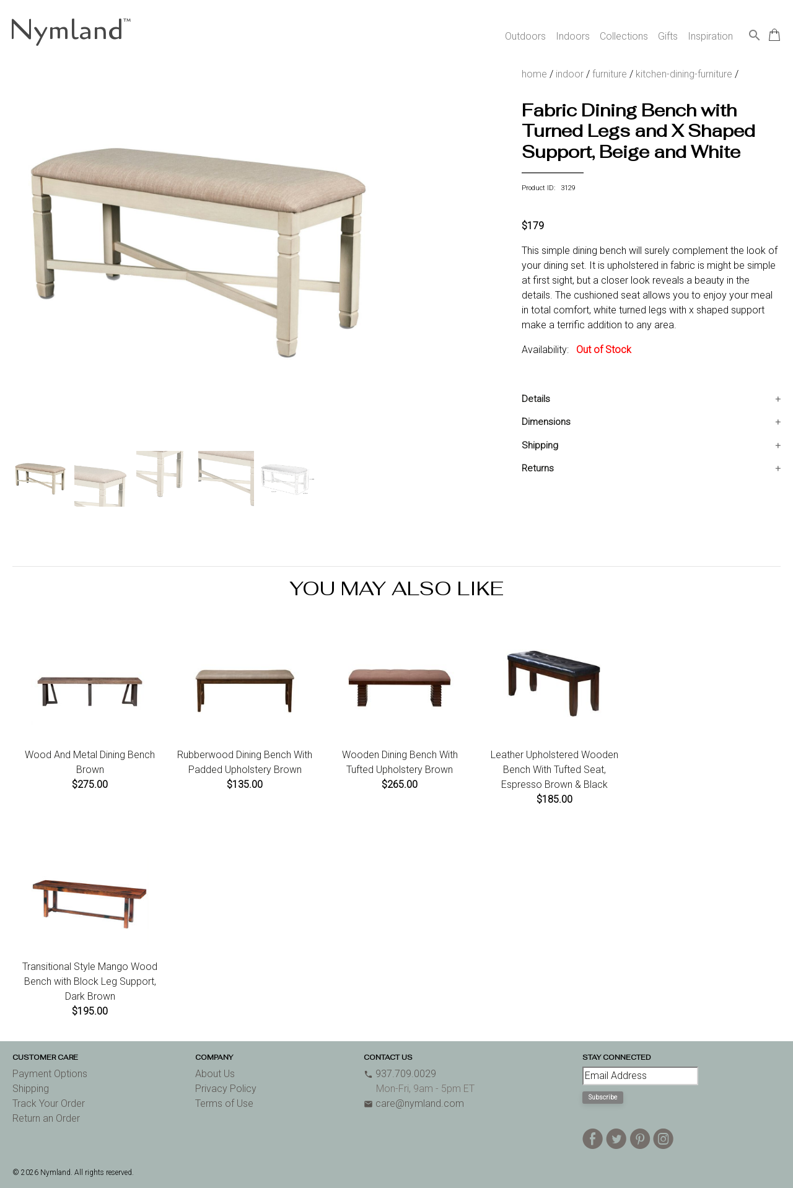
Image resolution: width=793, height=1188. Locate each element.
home (534, 74)
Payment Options (49, 1074)
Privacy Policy (225, 1088)
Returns (538, 468)
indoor (570, 74)
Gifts (668, 36)
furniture (609, 74)
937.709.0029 (400, 1074)
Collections (624, 36)
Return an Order (46, 1118)
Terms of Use (224, 1103)
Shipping (540, 445)
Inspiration (710, 36)
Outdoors (525, 36)
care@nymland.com (414, 1103)
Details (536, 398)
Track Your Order (48, 1103)
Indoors (573, 36)
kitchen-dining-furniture (684, 74)
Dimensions (546, 421)
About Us (215, 1074)
